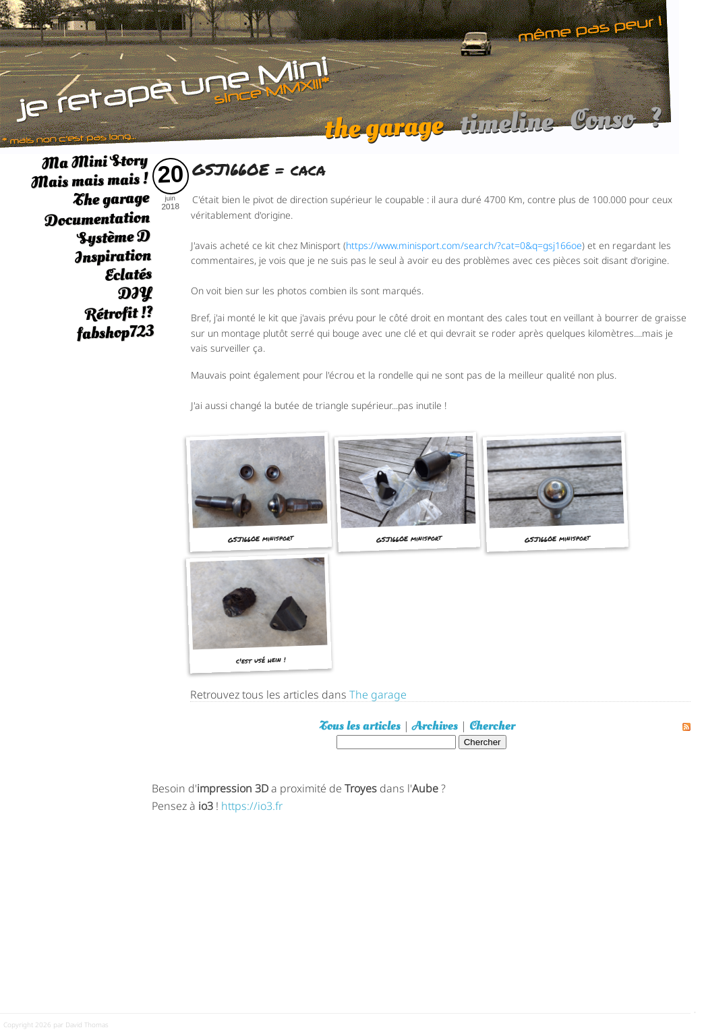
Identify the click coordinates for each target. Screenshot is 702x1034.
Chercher (492, 725)
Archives (435, 725)
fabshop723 (115, 332)
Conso (601, 126)
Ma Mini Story (94, 161)
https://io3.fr (252, 805)
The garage (111, 199)
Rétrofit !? (119, 313)
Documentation (97, 219)
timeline (506, 129)
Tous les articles (360, 725)
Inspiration (112, 256)
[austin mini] (339, 75)
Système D (113, 237)
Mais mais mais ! (89, 180)
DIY (134, 293)
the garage (383, 133)
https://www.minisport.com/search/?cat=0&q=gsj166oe (464, 244)
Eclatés (128, 274)
